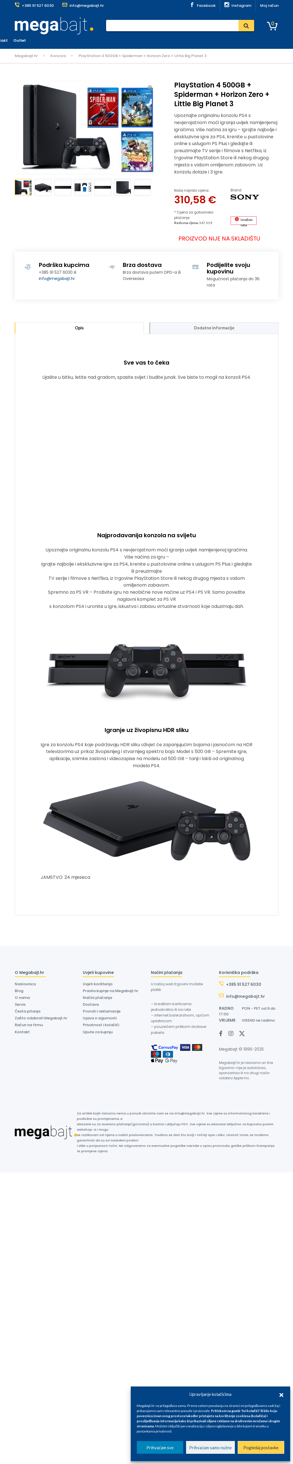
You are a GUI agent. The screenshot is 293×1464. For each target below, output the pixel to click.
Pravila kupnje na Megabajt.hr (110, 992)
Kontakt (211, 40)
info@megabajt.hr (57, 278)
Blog (19, 992)
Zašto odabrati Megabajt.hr (41, 1019)
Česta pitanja (27, 1012)
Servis (129, 40)
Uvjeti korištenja (97, 985)
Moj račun (269, 5)
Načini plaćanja (97, 999)
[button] (281, 1394)
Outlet (231, 40)
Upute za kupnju (98, 1033)
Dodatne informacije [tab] (214, 328)
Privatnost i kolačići (101, 1026)
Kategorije (30, 41)
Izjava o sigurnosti (100, 1019)
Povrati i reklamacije (102, 1012)
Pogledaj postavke (261, 1447)
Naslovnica (83, 40)
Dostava (149, 40)
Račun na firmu (29, 1026)
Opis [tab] (79, 328)
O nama (189, 40)
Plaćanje (108, 40)
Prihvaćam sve (160, 1447)
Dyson (169, 40)
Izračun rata (246, 221)
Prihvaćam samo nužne (210, 1447)
